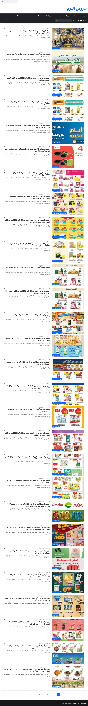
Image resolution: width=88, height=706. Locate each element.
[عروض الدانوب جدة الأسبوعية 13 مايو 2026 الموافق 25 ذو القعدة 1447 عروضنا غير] (68, 488)
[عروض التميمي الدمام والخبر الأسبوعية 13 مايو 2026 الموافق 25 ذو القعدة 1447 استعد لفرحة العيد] (68, 204)
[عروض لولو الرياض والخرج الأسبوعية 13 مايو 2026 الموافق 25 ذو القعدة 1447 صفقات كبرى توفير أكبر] (68, 535)
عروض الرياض (67, 15)
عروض (79, 703)
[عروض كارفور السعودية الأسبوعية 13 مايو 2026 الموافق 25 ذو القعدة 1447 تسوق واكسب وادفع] (68, 181)
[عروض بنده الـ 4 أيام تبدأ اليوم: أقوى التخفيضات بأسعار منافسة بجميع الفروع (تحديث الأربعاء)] (68, 157)
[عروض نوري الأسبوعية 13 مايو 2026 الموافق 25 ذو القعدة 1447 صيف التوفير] (68, 323)
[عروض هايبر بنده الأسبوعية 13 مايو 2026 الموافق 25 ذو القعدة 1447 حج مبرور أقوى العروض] (68, 299)
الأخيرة (31, 694)
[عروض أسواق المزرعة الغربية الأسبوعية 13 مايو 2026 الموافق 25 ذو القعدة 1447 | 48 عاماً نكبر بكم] (68, 653)
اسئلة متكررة (64, 703)
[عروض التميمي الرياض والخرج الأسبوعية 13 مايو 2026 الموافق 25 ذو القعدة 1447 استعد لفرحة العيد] (68, 228)
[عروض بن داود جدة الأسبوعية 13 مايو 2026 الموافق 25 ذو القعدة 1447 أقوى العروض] (68, 370)
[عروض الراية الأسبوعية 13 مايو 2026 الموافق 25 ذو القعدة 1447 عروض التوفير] (68, 417)
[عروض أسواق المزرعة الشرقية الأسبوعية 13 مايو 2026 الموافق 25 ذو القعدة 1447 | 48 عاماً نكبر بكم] (68, 630)
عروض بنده (83, 15)
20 (39, 694)
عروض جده (57, 15)
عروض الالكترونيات (18, 15)
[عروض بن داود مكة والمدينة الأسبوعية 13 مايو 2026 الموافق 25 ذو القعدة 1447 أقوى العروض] (68, 346)
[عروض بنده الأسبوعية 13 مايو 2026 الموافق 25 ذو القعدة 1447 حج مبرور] (68, 275)
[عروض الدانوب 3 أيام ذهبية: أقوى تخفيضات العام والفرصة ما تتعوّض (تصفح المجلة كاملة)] (68, 133)
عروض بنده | (74, 703)
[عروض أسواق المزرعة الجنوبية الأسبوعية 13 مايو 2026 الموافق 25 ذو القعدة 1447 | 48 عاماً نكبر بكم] (68, 677)
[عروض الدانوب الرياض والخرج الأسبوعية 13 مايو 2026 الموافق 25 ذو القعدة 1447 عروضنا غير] (68, 441)
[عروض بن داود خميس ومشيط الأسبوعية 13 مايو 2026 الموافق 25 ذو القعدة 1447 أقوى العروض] (68, 394)
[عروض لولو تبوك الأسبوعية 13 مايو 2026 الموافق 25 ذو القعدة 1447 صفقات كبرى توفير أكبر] (68, 606)
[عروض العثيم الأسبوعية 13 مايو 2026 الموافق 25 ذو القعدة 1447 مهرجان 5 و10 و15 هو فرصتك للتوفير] (68, 511)
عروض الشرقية (48, 15)
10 (43, 694)
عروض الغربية (39, 15)
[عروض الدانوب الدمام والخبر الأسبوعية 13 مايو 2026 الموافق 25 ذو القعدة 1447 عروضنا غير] (68, 465)
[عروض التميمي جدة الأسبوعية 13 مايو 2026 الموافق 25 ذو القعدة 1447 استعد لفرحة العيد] (68, 252)
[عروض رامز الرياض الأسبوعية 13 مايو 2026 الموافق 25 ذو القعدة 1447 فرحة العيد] (68, 86)
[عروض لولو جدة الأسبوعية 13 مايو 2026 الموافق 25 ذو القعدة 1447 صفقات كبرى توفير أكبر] (68, 559)
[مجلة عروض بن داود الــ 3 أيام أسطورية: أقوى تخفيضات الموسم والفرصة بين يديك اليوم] (68, 39)
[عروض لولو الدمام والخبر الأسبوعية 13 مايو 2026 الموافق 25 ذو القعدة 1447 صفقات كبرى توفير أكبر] (68, 582)
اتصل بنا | (69, 703)
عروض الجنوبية (29, 15)
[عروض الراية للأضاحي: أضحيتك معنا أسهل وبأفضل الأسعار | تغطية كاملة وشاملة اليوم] (68, 62)
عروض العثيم (75, 15)
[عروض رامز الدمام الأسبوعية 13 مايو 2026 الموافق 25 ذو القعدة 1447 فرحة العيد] (68, 110)
